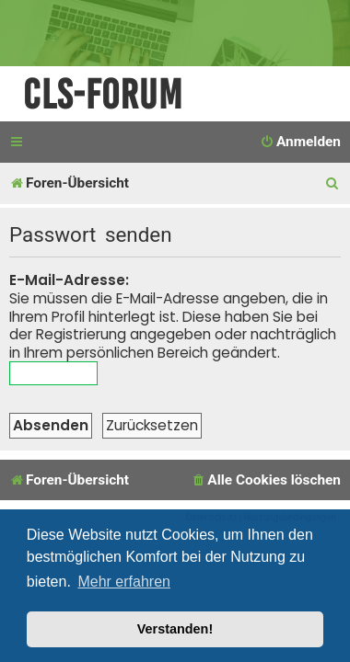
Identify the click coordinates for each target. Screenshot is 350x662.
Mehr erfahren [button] (123, 581)
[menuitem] (300, 142)
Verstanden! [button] (175, 629)
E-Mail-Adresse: (69, 280)
